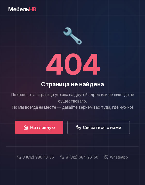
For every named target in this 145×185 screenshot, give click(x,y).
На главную (39, 127)
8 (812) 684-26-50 (79, 157)
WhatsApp (116, 157)
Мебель (22, 9)
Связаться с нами (98, 127)
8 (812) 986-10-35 (35, 157)
